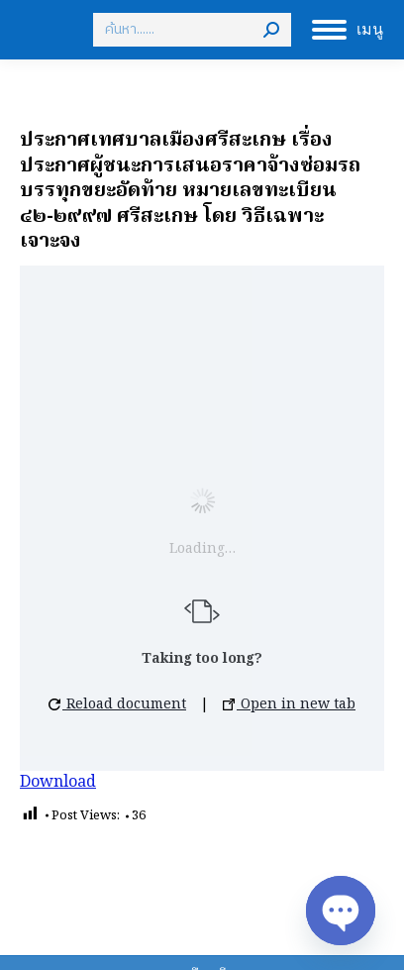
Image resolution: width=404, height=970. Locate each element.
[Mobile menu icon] (347, 30)
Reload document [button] (117, 704)
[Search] (192, 30)
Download (58, 783)
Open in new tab (289, 704)
